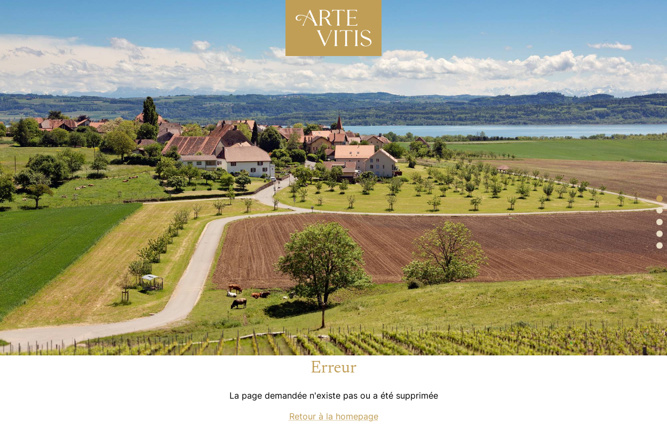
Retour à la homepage (333, 416)
